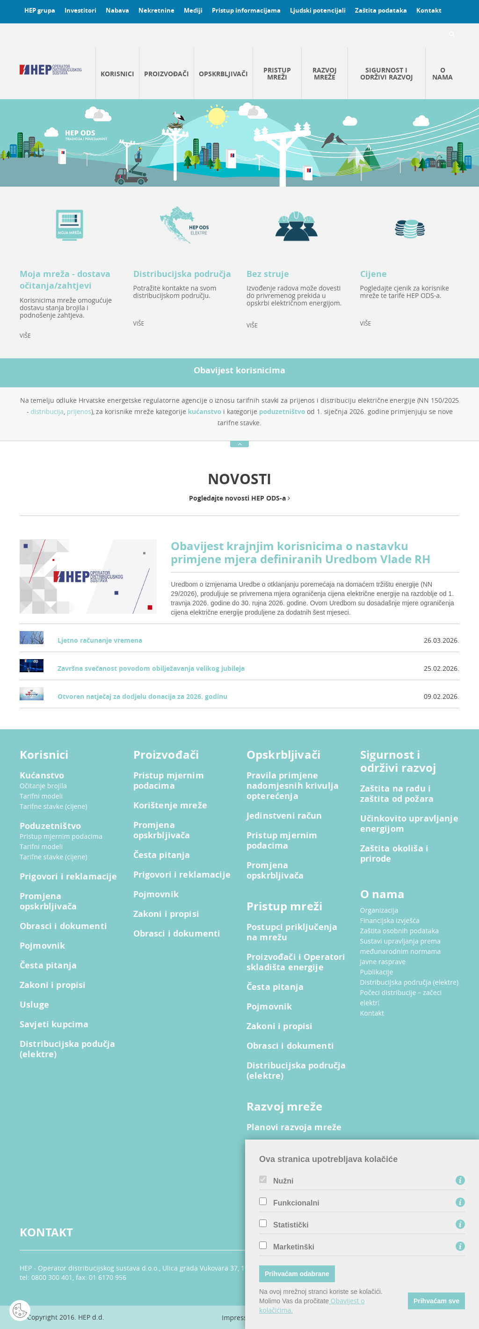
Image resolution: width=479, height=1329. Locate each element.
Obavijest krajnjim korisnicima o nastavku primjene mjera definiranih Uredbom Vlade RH (300, 552)
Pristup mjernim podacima (61, 836)
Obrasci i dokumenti (63, 926)
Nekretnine (156, 10)
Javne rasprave (383, 961)
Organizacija (379, 910)
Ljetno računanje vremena (100, 640)
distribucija (47, 411)
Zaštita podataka (381, 10)
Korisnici (117, 73)
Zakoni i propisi (53, 985)
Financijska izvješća (390, 920)
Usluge (34, 1005)
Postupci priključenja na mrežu (292, 932)
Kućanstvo (42, 775)
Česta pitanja (48, 965)
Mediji (193, 10)
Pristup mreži (277, 73)
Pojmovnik (42, 946)
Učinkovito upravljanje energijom (409, 823)
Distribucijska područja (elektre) (296, 1070)
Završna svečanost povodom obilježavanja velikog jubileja (151, 668)
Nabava (117, 10)
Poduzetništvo (50, 826)
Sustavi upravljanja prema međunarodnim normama (400, 946)
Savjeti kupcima (54, 1024)
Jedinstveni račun (284, 816)
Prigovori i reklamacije (68, 876)
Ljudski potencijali (318, 10)
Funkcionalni (296, 1203)
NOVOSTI (239, 478)
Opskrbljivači (223, 73)
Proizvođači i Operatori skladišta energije (296, 962)
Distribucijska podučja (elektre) (67, 1049)
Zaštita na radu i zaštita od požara (397, 794)
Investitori (80, 10)
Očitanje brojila (43, 785)
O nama (442, 73)
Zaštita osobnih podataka (399, 930)
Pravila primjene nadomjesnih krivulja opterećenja (293, 785)
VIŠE (25, 336)
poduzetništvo (282, 411)
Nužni (283, 1181)
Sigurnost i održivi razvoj (386, 73)
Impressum (239, 1317)
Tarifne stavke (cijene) (53, 806)
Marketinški (293, 1247)
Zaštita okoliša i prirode (394, 853)
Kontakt (429, 10)
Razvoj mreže (324, 73)
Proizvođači (166, 73)
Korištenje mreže (170, 805)
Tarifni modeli (41, 796)
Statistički (291, 1225)
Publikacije (376, 971)
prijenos (79, 411)
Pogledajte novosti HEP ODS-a (239, 498)
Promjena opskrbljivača (48, 901)
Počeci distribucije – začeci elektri (401, 997)
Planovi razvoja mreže (294, 1127)
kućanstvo (205, 411)
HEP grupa (39, 10)
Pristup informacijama (246, 10)
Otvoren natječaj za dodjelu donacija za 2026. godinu (142, 696)
